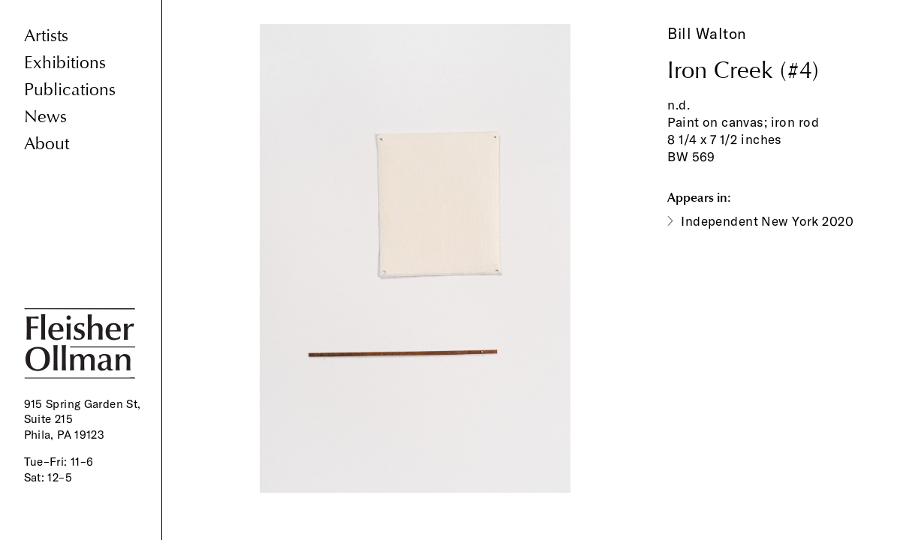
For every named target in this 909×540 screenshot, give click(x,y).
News (45, 117)
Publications (70, 89)
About (46, 143)
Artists (46, 35)
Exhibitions (65, 63)
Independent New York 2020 (767, 221)
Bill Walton (707, 33)
